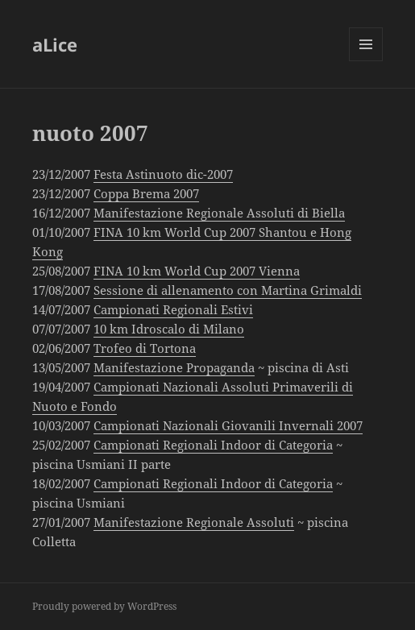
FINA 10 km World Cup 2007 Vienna (196, 271)
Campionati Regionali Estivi (173, 309)
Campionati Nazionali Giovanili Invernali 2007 (228, 425)
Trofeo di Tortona (144, 348)
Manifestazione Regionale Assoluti (193, 522)
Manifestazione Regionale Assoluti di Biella (219, 213)
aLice (54, 44)
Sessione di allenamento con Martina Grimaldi (227, 290)
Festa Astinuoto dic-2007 (163, 174)
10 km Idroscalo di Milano (168, 329)
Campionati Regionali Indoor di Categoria (213, 445)
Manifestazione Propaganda (174, 367)
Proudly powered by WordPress (104, 606)
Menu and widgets (366, 60)
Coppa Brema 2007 (146, 193)
